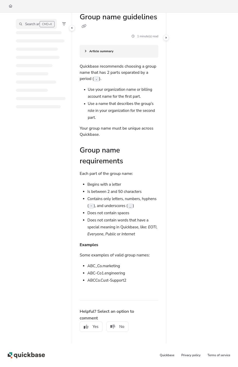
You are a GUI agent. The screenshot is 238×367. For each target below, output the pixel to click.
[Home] (10, 6)
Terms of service (218, 355)
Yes (91, 326)
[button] (36, 24)
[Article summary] (119, 51)
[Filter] (64, 24)
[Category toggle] (72, 28)
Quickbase (167, 355)
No (117, 326)
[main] (119, 178)
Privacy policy (191, 355)
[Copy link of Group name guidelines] (84, 26)
